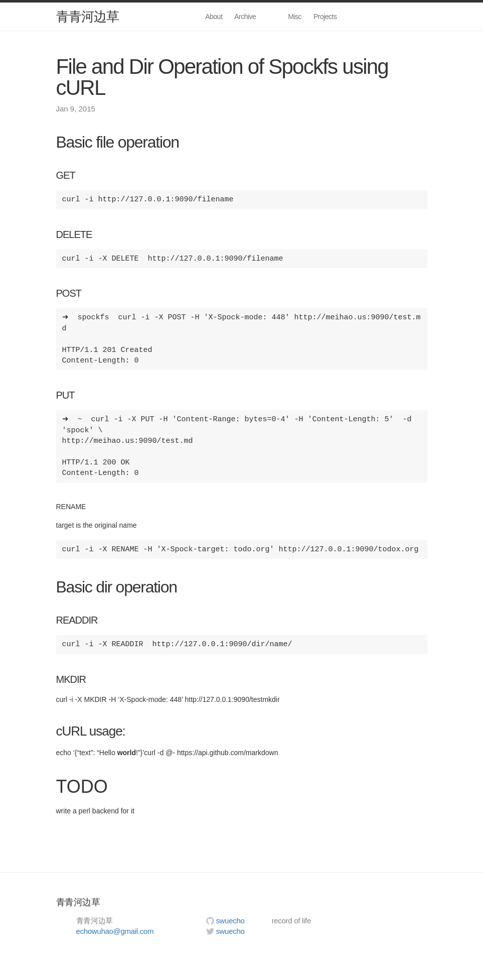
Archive (245, 17)
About (213, 17)
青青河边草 (87, 16)
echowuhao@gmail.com (115, 931)
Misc (294, 17)
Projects (325, 17)
